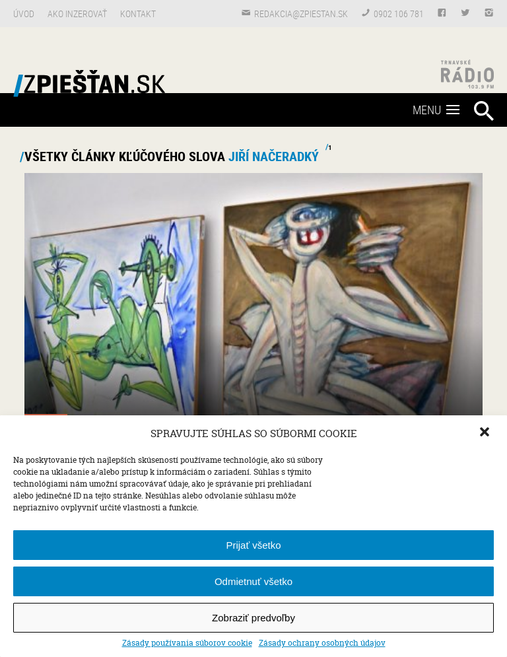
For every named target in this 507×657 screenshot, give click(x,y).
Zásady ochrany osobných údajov (322, 643)
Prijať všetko (253, 545)
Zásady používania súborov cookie (187, 643)
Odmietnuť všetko (253, 581)
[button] (486, 433)
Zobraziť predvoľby (253, 617)
